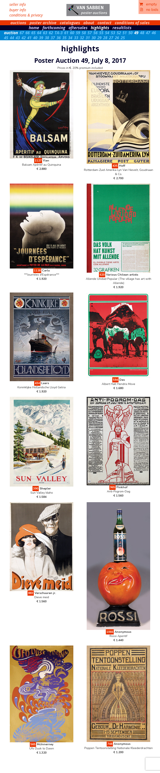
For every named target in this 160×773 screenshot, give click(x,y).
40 (35, 37)
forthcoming (53, 27)
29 (99, 37)
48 (142, 32)
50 (130, 32)
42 (23, 37)
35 (64, 37)
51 (124, 32)
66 (27, 32)
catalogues (70, 22)
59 (78, 32)
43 (18, 37)
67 (22, 32)
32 (82, 37)
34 (70, 37)
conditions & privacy (26, 15)
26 (117, 37)
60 (72, 32)
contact (104, 22)
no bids (149, 9)
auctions (18, 22)
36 (58, 37)
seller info (17, 4)
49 (136, 32)
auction (11, 32)
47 (148, 32)
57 (90, 32)
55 (101, 32)
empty (148, 4)
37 (53, 37)
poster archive (43, 22)
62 (51, 32)
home (34, 27)
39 (41, 37)
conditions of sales (132, 22)
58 (84, 32)
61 (66, 32)
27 (111, 37)
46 (154, 32)
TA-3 (58, 32)
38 (47, 37)
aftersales (78, 27)
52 (119, 32)
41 (29, 37)
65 (33, 32)
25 (123, 37)
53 (113, 32)
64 (39, 32)
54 (107, 32)
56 (95, 32)
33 (76, 37)
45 (6, 37)
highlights (100, 27)
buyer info (17, 9)
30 (93, 37)
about (88, 22)
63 (45, 32)
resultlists (121, 27)
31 (88, 37)
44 (12, 37)
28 (105, 37)
